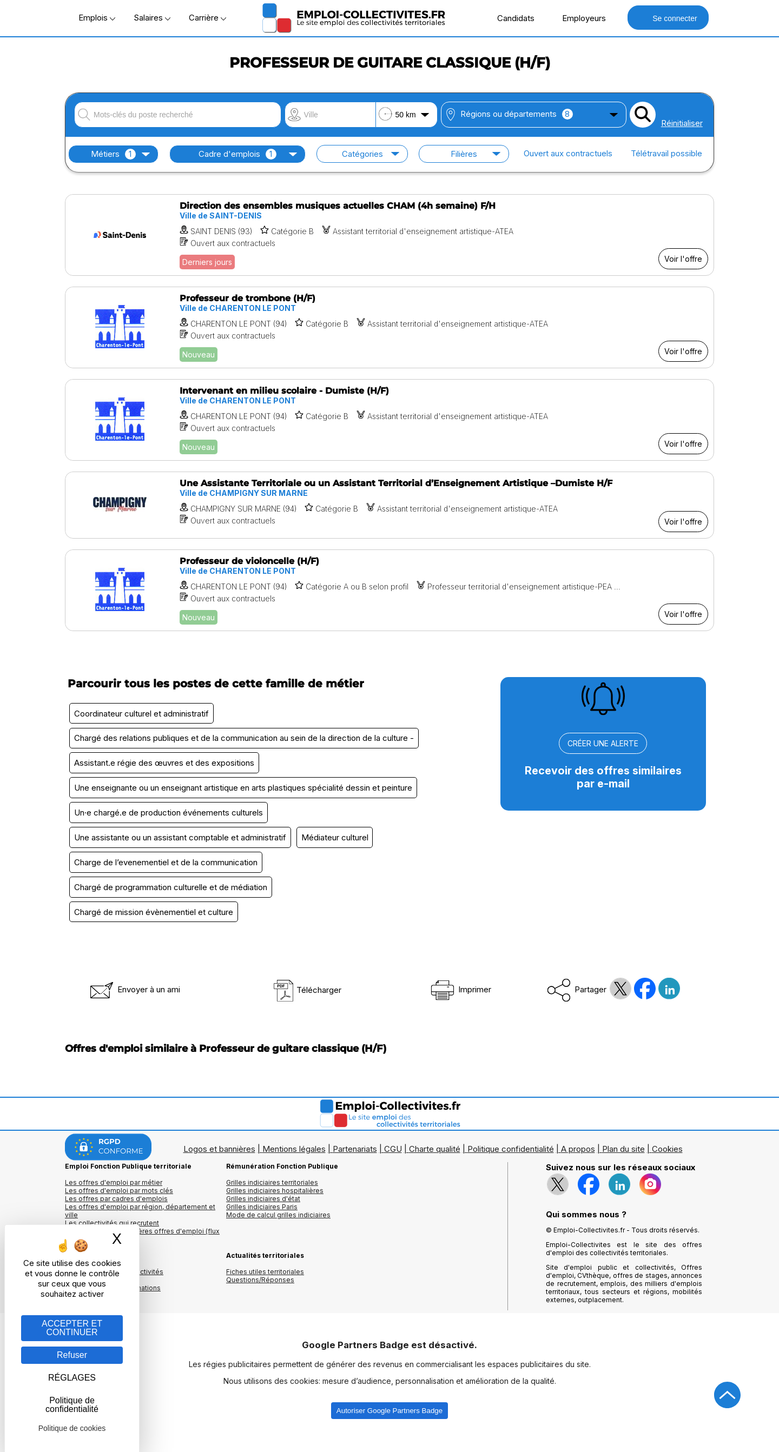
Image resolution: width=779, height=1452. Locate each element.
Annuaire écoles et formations (113, 1303)
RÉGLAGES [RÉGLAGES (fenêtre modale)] (72, 1377)
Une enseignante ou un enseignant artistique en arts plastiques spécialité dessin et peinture (245, 793)
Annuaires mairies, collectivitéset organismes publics (114, 1291)
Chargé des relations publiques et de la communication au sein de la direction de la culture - (245, 740)
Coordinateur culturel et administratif (143, 714)
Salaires (152, 17)
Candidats (510, 17)
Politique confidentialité (510, 1164)
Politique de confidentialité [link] (71, 1405)
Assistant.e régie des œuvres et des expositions (166, 767)
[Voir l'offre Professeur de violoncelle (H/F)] (389, 590)
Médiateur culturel (339, 846)
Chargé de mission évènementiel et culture (155, 926)
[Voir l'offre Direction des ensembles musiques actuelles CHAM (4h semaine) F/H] (389, 235)
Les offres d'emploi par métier (113, 1198)
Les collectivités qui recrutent (112, 1238)
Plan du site (623, 1164)
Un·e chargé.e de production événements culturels (170, 820)
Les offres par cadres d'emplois (116, 1214)
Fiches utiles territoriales (265, 1287)
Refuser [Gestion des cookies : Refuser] (72, 1355)
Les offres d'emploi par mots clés (119, 1206)
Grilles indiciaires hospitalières (275, 1206)
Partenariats (355, 1164)
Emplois (96, 17)
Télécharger (307, 1005)
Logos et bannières (219, 1164)
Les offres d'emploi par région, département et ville (140, 1226)
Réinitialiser (682, 123)
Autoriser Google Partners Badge (389, 1426)
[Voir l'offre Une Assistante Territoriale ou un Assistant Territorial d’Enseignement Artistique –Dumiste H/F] (389, 505)
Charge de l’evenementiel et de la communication (167, 873)
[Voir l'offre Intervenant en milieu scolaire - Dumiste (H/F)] (389, 420)
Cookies (667, 1164)
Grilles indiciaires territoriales (272, 1198)
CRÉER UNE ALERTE (602, 743)
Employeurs (578, 17)
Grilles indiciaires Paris (262, 1222)
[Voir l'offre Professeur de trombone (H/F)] (389, 327)
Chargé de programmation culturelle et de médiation (172, 899)
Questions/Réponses (260, 1295)
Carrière (207, 17)
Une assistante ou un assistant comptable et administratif (182, 846)
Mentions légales (294, 1164)
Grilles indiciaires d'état (263, 1214)
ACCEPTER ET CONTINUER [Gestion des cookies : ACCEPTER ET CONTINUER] (72, 1328)
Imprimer (460, 1004)
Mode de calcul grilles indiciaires (278, 1230)
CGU (393, 1164)
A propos (578, 1164)
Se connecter (668, 17)
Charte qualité (434, 1164)
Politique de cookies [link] (72, 1428)
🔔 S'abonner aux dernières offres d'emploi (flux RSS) (142, 1250)
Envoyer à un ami (134, 1004)
